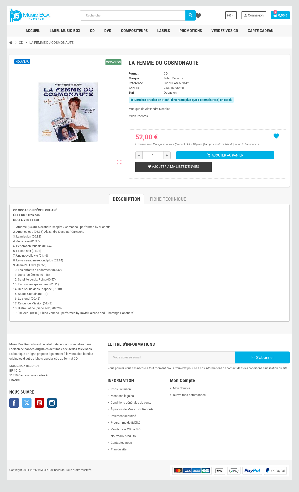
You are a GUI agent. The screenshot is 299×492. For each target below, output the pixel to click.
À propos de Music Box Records (131, 409)
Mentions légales (122, 396)
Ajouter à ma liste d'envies (173, 166)
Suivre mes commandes (189, 395)
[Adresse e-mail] (171, 357)
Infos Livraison (120, 389)
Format (133, 73)
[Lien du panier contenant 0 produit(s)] (281, 15)
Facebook (13, 403)
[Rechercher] (138, 15)
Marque (134, 78)
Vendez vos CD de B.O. (125, 429)
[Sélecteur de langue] (231, 15)
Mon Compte (181, 388)
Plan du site (118, 449)
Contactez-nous (121, 442)
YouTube (39, 403)
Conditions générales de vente (130, 402)
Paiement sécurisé (123, 416)
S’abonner (262, 357)
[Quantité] (153, 155)
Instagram (51, 403)
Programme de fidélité (125, 422)
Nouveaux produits (123, 436)
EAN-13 (134, 88)
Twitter (26, 403)
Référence (136, 83)
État (131, 92)
